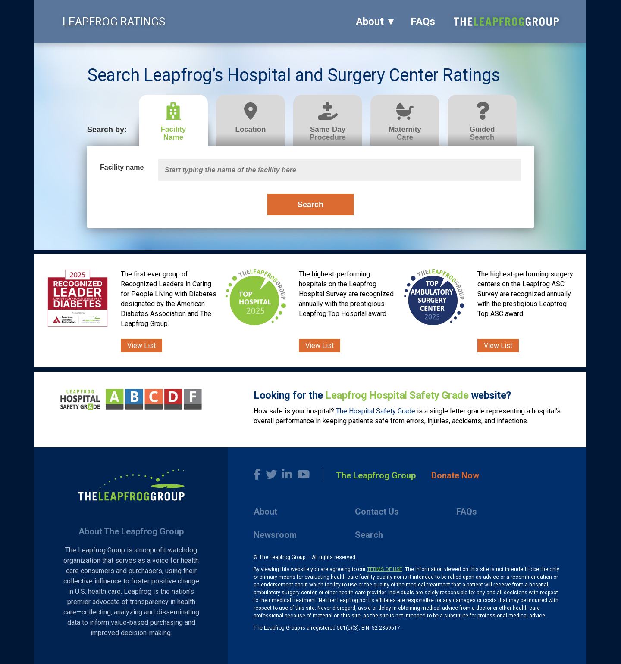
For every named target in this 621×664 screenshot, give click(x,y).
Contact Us (377, 511)
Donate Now (455, 475)
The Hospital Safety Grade (375, 411)
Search (310, 204)
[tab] (177, 121)
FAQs (423, 22)
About (370, 22)
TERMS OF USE (384, 569)
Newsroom (275, 535)
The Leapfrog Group (376, 475)
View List (141, 345)
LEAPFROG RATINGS (114, 21)
